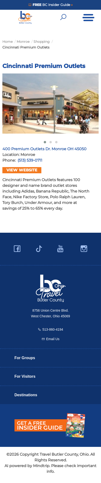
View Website (21, 170)
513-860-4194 (52, 329)
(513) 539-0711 (30, 160)
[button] (45, 142)
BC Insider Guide (51, 5)
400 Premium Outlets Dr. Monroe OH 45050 (44, 149)
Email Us (52, 339)
